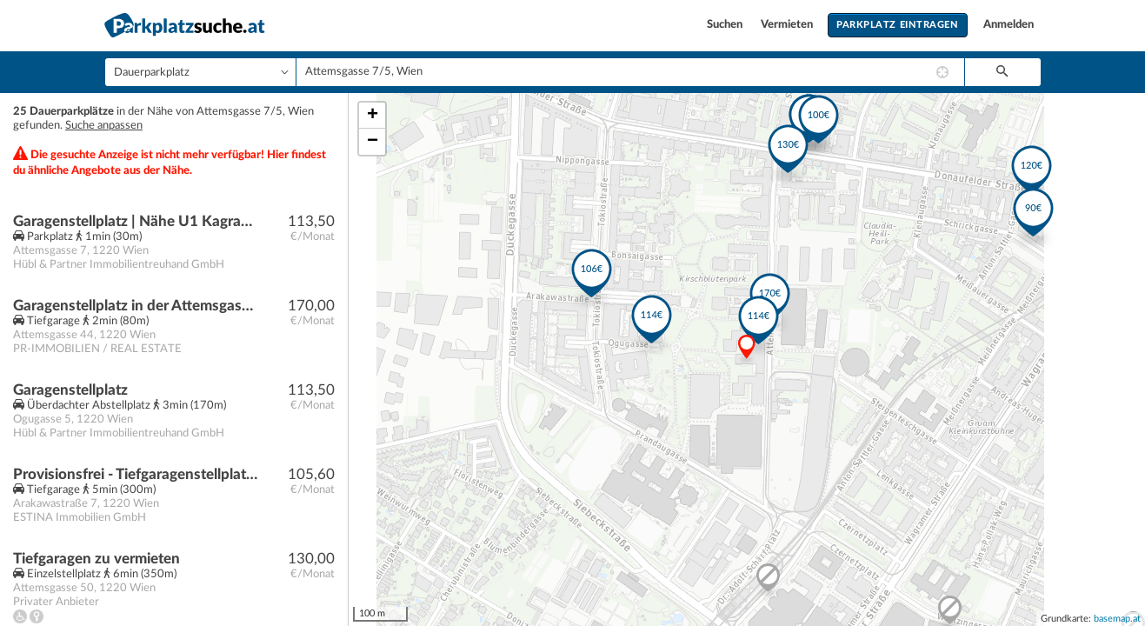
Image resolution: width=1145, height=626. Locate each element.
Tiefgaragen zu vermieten (96, 558)
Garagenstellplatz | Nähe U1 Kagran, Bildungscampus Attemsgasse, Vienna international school (136, 221)
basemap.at (1117, 618)
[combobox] (630, 72)
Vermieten (788, 24)
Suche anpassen (104, 125)
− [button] (372, 142)
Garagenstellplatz (70, 390)
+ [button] (372, 116)
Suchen (726, 24)
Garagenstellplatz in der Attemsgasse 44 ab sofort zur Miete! (136, 305)
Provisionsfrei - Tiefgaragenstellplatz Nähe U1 (136, 474)
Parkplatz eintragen (897, 25)
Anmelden (1008, 24)
